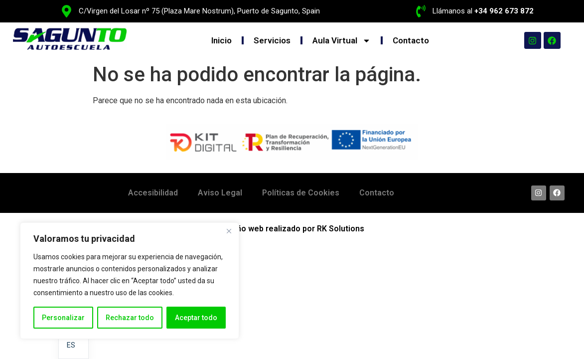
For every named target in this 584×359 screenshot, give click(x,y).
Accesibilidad (153, 192)
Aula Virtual (341, 40)
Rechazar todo (130, 318)
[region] (129, 280)
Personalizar (63, 318)
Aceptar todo (196, 318)
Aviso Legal (220, 192)
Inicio (221, 40)
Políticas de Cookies (300, 192)
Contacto (411, 40)
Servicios (272, 40)
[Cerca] (229, 231)
